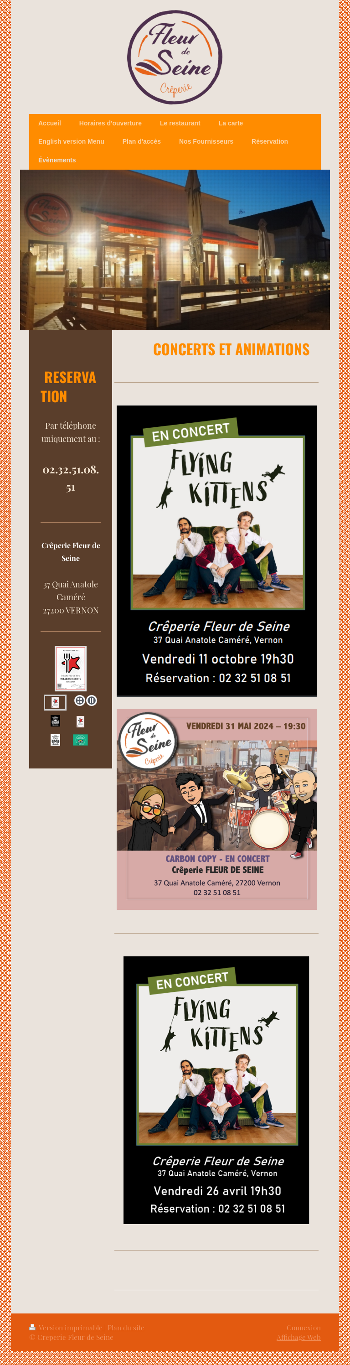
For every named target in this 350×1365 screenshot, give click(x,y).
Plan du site (126, 1327)
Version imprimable (66, 1327)
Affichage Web (299, 1337)
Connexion (304, 1327)
